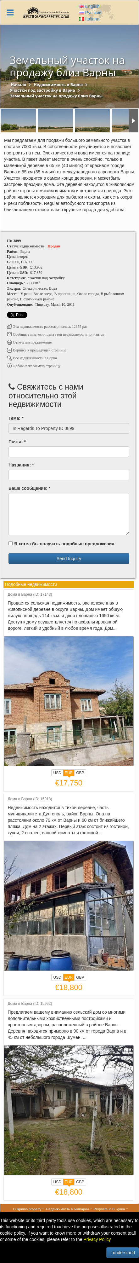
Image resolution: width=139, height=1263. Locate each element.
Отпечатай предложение (29, 342)
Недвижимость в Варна (58, 84)
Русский (90, 12)
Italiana (89, 18)
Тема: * (15, 418)
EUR (69, 773)
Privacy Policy (97, 1239)
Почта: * (17, 441)
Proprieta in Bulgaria (109, 1209)
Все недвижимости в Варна (32, 358)
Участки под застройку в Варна (42, 90)
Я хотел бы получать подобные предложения (61, 543)
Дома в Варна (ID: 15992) (30, 1004)
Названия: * (21, 464)
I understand (122, 1252)
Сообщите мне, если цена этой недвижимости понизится (55, 334)
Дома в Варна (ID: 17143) (30, 595)
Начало (18, 84)
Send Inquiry (69, 558)
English (89, 6)
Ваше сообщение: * (29, 488)
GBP (80, 773)
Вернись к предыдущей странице (36, 350)
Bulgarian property (27, 1209)
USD (57, 773)
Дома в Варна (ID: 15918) (30, 799)
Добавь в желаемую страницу (33, 366)
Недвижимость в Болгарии (67, 1209)
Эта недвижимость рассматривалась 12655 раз (47, 326)
